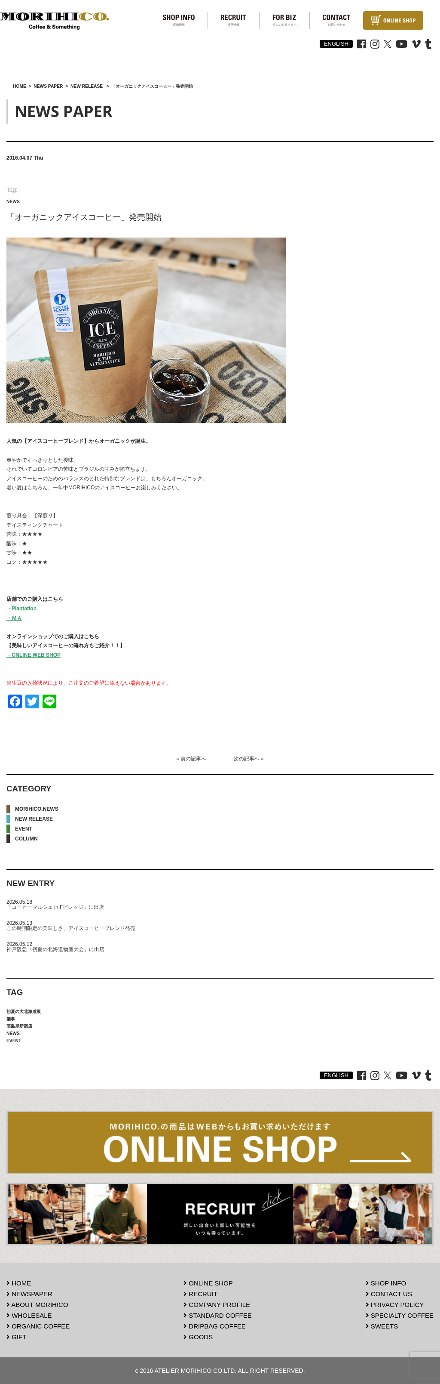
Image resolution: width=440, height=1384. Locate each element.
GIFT (16, 1337)
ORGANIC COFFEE (38, 1326)
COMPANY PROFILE (216, 1304)
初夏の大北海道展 (23, 1011)
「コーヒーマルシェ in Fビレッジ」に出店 (55, 907)
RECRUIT (200, 1294)
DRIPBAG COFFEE (214, 1326)
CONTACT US (389, 1294)
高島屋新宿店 (19, 1026)
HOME (18, 1283)
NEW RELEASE (34, 819)
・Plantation (21, 609)
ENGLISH (336, 43)
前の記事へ (193, 759)
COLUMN (26, 839)
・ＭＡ (14, 618)
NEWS (13, 201)
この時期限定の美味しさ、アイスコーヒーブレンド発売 (70, 928)
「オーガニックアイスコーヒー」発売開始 (84, 217)
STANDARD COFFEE (217, 1315)
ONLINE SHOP (208, 1283)
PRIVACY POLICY (395, 1304)
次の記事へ (247, 759)
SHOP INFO (386, 1283)
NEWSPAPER (29, 1294)
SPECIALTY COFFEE (400, 1315)
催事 (10, 1018)
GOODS (198, 1337)
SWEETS (382, 1326)
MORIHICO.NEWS (36, 809)
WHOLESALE (29, 1315)
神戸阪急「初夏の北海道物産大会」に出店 (55, 949)
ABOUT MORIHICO (37, 1304)
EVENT (23, 829)
